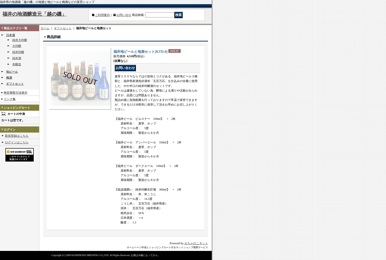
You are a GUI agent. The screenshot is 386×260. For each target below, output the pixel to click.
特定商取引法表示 (15, 93)
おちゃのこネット (196, 243)
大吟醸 (16, 46)
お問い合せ (123, 15)
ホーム (45, 28)
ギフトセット (15, 83)
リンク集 (10, 99)
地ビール (12, 71)
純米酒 (16, 58)
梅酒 (9, 77)
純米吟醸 (18, 52)
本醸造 (16, 64)
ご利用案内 (102, 15)
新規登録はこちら (17, 135)
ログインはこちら (17, 142)
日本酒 (10, 35)
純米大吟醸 (19, 40)
